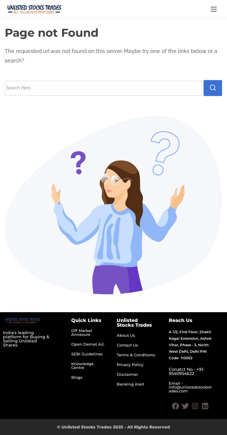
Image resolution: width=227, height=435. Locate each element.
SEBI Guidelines (87, 354)
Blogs (76, 377)
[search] (212, 88)
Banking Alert (130, 384)
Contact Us (127, 345)
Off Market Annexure (81, 332)
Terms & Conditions (136, 354)
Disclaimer (127, 374)
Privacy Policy (130, 364)
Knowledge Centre (82, 365)
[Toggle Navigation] (213, 9)
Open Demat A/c (87, 344)
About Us (126, 335)
